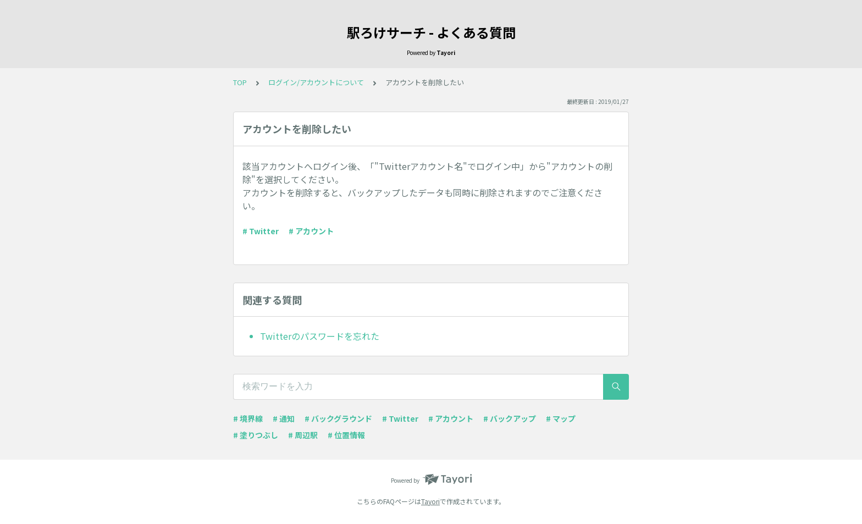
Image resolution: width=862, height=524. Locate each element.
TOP (240, 82)
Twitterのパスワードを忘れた (319, 336)
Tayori (430, 501)
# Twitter (260, 230)
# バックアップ (509, 418)
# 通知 (284, 418)
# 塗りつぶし (255, 434)
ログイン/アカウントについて (316, 82)
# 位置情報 (346, 434)
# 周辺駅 (303, 434)
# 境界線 (248, 418)
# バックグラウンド (338, 418)
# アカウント (311, 230)
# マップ (561, 418)
